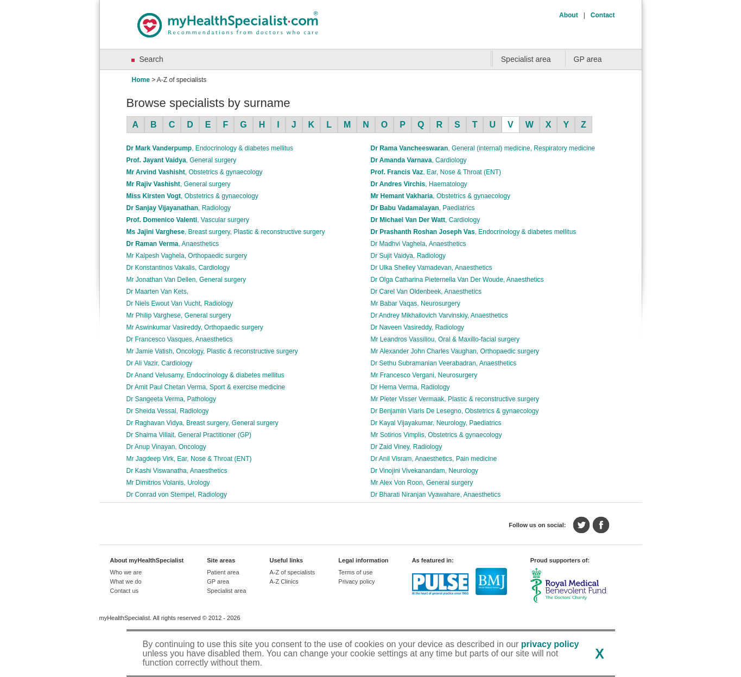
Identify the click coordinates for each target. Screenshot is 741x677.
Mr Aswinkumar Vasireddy (194, 327)
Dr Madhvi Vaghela (418, 244)
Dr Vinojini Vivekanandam (424, 470)
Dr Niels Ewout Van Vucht (179, 303)
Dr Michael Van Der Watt (425, 220)
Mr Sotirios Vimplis (436, 435)
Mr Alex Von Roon (422, 482)
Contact (603, 15)
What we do (126, 581)
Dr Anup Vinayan (166, 447)
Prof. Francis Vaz (436, 172)
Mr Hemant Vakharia (440, 196)
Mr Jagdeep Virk (189, 459)
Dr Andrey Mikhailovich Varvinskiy (439, 315)
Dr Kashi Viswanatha (176, 470)
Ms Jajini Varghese (225, 232)
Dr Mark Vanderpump (209, 148)
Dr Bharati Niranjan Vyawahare (436, 494)
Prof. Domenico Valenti (188, 220)
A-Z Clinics (283, 581)
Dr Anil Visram (434, 459)
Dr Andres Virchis (419, 184)
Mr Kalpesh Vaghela (187, 256)
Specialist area (526, 59)
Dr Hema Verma (410, 387)
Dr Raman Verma (172, 244)
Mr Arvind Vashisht (194, 172)
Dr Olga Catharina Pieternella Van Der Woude (457, 279)
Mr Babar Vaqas (415, 303)
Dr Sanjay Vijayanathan (178, 208)
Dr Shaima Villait (189, 435)
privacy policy (550, 644)
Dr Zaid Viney (406, 447)
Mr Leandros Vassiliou (445, 339)
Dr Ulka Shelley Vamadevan (431, 267)
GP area (588, 59)
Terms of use (355, 572)
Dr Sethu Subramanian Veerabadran (444, 363)
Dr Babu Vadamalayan (423, 208)
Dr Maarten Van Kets (157, 291)
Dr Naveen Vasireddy (417, 327)
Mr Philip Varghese (178, 315)
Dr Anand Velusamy (205, 375)
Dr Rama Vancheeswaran (483, 148)
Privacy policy (356, 581)
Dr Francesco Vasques (179, 339)
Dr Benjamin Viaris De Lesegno (455, 411)
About (568, 15)
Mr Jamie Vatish (212, 351)
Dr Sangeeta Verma (171, 399)
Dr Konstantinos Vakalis (178, 267)
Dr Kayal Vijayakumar (436, 423)
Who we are (126, 572)
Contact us (124, 590)
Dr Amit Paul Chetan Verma (206, 387)
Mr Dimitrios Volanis (168, 482)
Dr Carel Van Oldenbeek (426, 291)
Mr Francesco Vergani (424, 375)
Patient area (223, 572)
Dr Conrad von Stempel (176, 494)
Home (141, 80)
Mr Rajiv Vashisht (178, 184)
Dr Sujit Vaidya (408, 256)
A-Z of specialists (292, 572)
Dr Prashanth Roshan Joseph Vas (474, 232)
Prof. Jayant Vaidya (181, 160)
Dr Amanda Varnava (419, 160)
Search (151, 59)
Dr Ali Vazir (159, 363)
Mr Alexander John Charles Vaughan (455, 351)
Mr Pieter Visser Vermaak (455, 399)
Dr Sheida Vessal (167, 411)
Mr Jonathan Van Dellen (186, 279)
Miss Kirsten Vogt (192, 196)
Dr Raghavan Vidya (202, 423)
